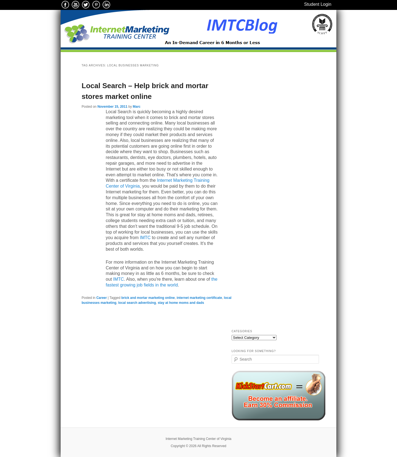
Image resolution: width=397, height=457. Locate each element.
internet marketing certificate (199, 298)
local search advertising (137, 303)
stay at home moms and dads (181, 303)
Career (101, 298)
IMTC (145, 237)
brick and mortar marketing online (148, 298)
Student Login (317, 4)
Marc (136, 107)
